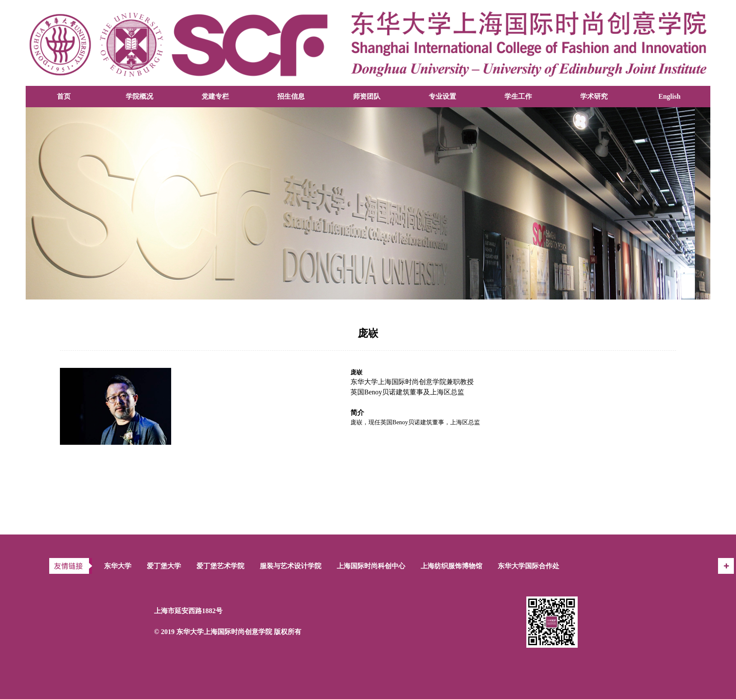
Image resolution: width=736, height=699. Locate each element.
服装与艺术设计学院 (290, 566)
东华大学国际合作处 (528, 566)
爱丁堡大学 (164, 566)
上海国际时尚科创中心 (371, 566)
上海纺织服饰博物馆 (451, 566)
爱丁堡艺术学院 (220, 566)
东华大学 (117, 566)
